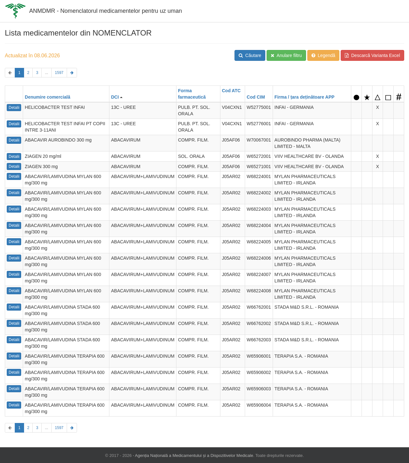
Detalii (14, 107)
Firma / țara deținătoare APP (305, 97)
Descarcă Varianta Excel (372, 55)
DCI (115, 97)
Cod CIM (256, 97)
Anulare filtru (286, 55)
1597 (59, 72)
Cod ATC (231, 90)
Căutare (250, 55)
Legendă (323, 55)
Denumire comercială (47, 97)
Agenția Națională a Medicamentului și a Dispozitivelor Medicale (194, 455)
